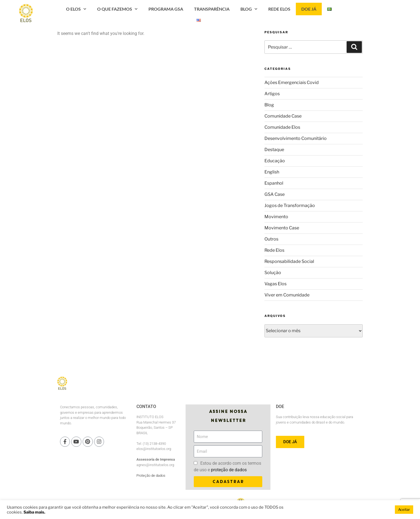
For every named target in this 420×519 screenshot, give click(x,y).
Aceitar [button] (404, 509)
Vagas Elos (275, 283)
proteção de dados (229, 469)
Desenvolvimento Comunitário (295, 138)
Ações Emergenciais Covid (291, 82)
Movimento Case (281, 227)
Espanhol (273, 183)
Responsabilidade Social (289, 261)
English (271, 172)
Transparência (246, 13)
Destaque (274, 149)
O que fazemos (152, 14)
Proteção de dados (150, 475)
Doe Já (343, 13)
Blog (283, 14)
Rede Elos (314, 13)
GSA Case (274, 194)
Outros (271, 239)
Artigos (272, 93)
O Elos (111, 14)
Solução (272, 272)
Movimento (276, 216)
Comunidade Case (283, 116)
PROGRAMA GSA (200, 13)
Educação (274, 160)
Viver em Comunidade (286, 295)
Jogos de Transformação (289, 205)
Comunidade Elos (282, 127)
